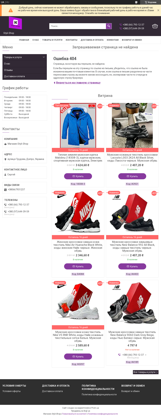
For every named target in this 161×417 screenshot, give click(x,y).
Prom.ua (95, 408)
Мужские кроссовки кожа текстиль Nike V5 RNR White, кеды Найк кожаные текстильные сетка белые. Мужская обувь (78, 336)
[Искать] (109, 26)
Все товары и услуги (144, 372)
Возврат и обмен (130, 391)
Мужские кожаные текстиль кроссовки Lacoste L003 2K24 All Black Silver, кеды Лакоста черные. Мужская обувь (132, 157)
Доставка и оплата (92, 40)
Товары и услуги (52, 40)
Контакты (71, 40)
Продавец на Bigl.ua (80, 411)
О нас (35, 40)
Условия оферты (11, 391)
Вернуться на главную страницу (78, 82)
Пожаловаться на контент (74, 414)
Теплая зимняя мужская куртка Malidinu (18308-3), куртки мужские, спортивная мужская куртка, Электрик (78, 157)
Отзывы (8, 70)
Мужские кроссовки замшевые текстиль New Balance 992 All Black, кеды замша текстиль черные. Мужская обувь (132, 246)
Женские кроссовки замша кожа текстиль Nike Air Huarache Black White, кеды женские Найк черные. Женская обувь (78, 246)
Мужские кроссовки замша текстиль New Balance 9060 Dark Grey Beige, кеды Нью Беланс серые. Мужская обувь (132, 336)
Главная (24, 40)
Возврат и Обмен (132, 40)
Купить (80, 176)
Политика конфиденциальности (99, 394)
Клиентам (113, 40)
